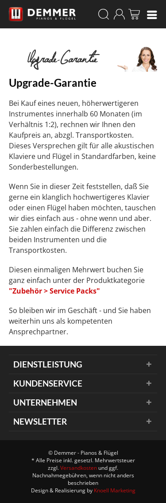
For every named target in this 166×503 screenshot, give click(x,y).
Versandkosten (78, 468)
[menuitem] (152, 14)
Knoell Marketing (114, 490)
